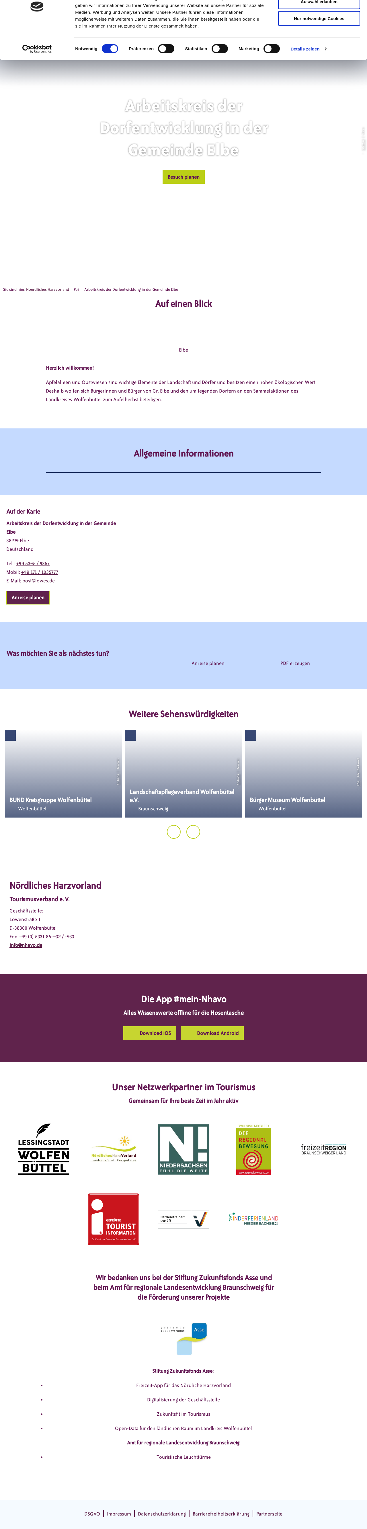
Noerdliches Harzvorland (47, 289)
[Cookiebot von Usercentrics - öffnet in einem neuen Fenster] (37, 78)
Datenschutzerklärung (162, 1513)
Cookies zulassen (319, 14)
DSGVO (92, 1513)
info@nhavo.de (25, 945)
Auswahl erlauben (319, 31)
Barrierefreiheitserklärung (221, 1513)
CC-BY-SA (363, 145)
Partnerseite (269, 1513)
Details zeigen (304, 78)
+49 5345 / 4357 (33, 563)
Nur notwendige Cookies (319, 48)
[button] (184, 177)
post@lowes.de (38, 580)
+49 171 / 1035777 (39, 572)
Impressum (119, 1513)
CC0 (358, 783)
